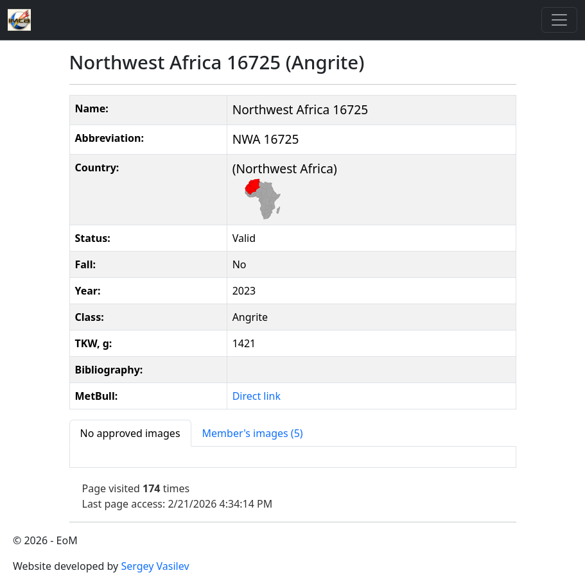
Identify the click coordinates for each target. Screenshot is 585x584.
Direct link (256, 396)
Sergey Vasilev (155, 566)
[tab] (130, 433)
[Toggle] (559, 20)
